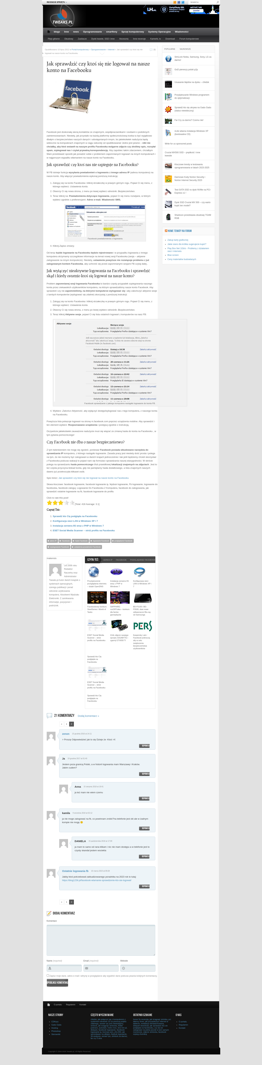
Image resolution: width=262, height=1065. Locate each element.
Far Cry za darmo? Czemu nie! (189, 120)
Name (49, 961)
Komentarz (52, 921)
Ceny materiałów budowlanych (182, 259)
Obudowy (68, 39)
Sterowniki (55, 1034)
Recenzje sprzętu (56, 2)
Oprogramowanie (92, 31)
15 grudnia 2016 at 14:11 (82, 734)
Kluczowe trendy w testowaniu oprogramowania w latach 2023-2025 (192, 166)
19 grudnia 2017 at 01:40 (77, 758)
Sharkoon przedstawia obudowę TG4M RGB (193, 216)
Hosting (54, 1028)
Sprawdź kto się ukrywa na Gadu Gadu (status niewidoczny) (193, 109)
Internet (111, 49)
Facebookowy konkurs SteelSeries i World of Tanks (97, 609)
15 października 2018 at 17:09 (100, 841)
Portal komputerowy (80, 49)
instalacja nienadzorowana (152, 1023)
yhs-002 (117, 1032)
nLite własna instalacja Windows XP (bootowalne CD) (191, 132)
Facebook (66, 541)
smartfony (111, 31)
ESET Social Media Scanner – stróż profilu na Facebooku (84, 530)
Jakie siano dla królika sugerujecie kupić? (187, 244)
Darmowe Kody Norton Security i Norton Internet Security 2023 (190, 178)
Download (170, 39)
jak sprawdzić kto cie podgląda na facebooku (150, 1027)
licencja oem (108, 1032)
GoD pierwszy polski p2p (186, 69)
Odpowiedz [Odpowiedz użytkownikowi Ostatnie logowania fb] (146, 886)
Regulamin (70, 1005)
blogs (57, 31)
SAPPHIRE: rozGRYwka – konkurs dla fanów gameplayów (120, 611)
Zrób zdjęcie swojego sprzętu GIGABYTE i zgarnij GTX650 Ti (119, 638)
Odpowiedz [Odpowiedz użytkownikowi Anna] (146, 798)
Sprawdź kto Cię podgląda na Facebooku (75, 516)
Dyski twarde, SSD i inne (103, 39)
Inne (66, 31)
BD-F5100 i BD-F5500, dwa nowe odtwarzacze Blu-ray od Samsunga (142, 611)
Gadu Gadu (56, 1025)
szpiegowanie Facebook (59, 547)
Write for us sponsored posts (178, 143)
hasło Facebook (81, 541)
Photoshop (56, 1031)
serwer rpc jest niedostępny (111, 1023)
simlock (94, 1026)
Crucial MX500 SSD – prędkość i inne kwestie (182, 154)
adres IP (53, 541)
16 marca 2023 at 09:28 (100, 871)
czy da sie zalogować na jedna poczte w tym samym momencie (151, 1030)
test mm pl (122, 1028)
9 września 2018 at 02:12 (82, 813)
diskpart (94, 1030)
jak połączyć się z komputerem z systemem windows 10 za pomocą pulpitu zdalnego (109, 1021)
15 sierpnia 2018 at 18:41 (93, 787)
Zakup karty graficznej (178, 240)
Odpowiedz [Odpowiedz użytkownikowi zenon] (146, 746)
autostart (102, 1028)
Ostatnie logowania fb (75, 871)
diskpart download (141, 1026)
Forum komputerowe (189, 39)
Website (124, 961)
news (76, 31)
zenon (66, 733)
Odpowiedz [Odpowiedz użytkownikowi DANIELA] (146, 856)
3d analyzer (96, 1036)
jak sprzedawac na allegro (108, 1033)
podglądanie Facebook (123, 541)
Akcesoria (123, 39)
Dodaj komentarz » (88, 716)
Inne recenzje (139, 39)
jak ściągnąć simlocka (107, 1026)
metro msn (112, 1028)
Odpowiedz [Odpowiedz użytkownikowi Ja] (146, 774)
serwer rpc (106, 1036)
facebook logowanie (107, 1030)
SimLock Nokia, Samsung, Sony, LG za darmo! (193, 58)
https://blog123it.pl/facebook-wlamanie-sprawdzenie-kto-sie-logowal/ (96, 880)
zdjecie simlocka (150, 1032)
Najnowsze (185, 49)
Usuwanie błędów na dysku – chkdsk (192, 82)
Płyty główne (54, 39)
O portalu (58, 1005)
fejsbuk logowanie (119, 1034)
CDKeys (54, 1022)
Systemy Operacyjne (159, 31)
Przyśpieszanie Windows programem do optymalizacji (192, 96)
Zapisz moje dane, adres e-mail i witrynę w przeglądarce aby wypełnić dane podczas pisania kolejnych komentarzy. (103, 976)
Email (86, 961)
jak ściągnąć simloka (158, 1019)
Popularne (169, 49)
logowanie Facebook (101, 541)
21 (154, 49)
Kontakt (82, 1005)
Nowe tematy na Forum (180, 231)
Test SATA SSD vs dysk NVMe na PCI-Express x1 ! (193, 191)
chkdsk (94, 1019)
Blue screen (173, 255)
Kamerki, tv (155, 39)
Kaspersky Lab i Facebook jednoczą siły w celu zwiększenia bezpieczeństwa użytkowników (141, 642)
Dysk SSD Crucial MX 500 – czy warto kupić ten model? (193, 204)
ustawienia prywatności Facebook (87, 547)
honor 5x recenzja (141, 1019)
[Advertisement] (120, 103)
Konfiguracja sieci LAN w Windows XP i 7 (75, 521)
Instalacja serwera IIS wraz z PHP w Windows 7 (78, 525)
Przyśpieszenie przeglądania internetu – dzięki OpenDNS (97, 583)
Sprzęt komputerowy (132, 31)
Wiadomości (181, 31)
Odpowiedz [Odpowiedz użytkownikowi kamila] (146, 828)
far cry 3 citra (96, 1038)
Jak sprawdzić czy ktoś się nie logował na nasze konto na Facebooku (93, 478)
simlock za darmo (119, 1036)
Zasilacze (82, 39)
